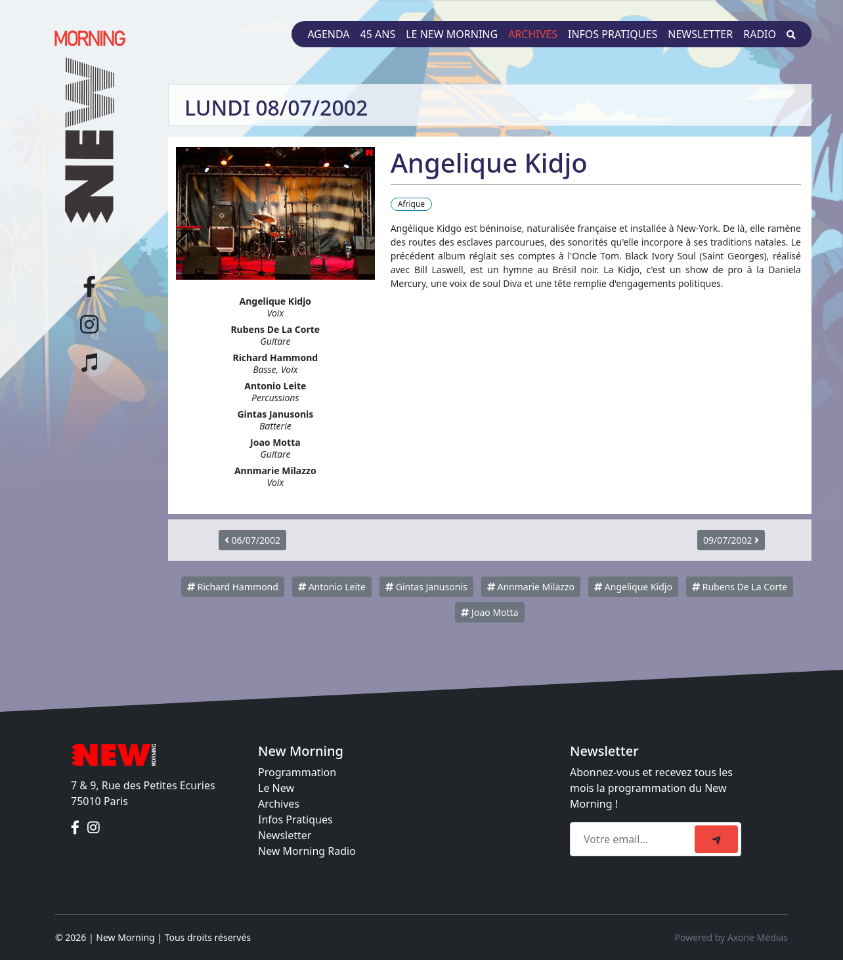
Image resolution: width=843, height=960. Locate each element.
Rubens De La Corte (739, 586)
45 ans (378, 34)
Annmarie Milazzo (530, 586)
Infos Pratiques (295, 819)
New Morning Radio (307, 851)
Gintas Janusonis (426, 586)
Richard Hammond (232, 586)
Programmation (297, 772)
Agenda (328, 34)
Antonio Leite (332, 586)
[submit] (716, 839)
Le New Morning (452, 34)
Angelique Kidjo (633, 586)
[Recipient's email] (634, 839)
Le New (276, 788)
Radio (759, 34)
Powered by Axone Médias (731, 937)
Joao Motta (489, 612)
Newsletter (700, 34)
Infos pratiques (612, 34)
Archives (532, 34)
